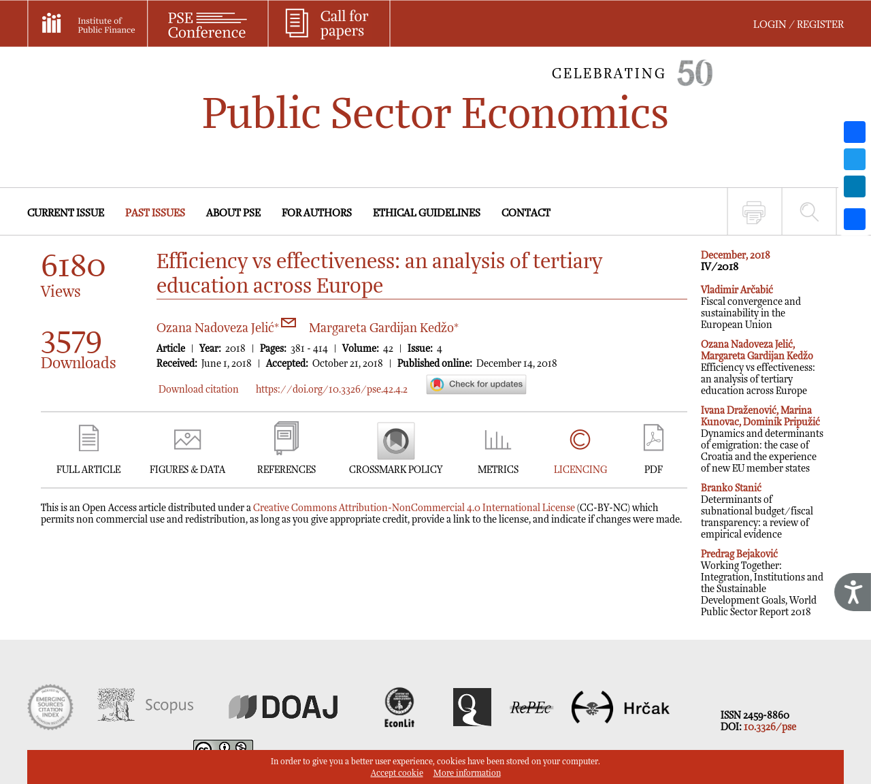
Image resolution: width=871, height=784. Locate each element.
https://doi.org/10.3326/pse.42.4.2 (332, 389)
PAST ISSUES (155, 213)
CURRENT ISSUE (65, 213)
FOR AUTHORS (317, 213)
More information (467, 773)
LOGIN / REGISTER (798, 24)
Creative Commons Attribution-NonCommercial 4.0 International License (414, 508)
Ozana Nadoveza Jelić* (226, 328)
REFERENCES (286, 470)
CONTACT (526, 213)
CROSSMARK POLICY (395, 470)
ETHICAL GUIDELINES (426, 213)
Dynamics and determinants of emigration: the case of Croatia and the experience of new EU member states (762, 439)
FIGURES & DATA (187, 470)
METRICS (498, 470)
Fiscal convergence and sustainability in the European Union (751, 307)
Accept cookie (397, 773)
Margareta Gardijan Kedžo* (384, 328)
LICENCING (580, 470)
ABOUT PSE (233, 213)
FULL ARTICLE (88, 470)
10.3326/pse (770, 727)
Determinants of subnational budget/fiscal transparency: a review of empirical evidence (757, 511)
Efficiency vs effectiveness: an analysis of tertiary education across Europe (758, 368)
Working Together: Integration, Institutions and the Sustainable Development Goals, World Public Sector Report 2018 (762, 583)
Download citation (199, 389)
